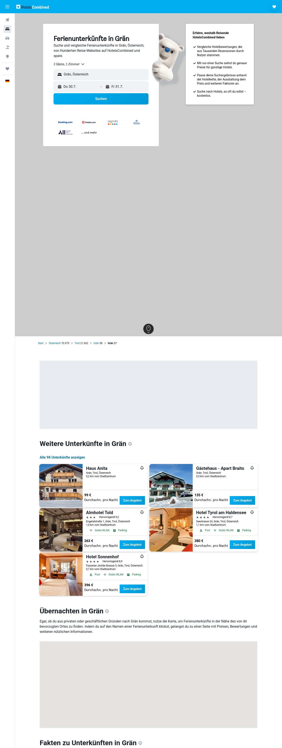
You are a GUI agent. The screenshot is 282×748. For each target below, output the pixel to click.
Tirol (77, 343)
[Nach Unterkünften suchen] (7, 29)
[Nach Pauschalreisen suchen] (7, 47)
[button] (7, 6)
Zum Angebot (132, 500)
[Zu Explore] (7, 56)
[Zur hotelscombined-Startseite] (32, 7)
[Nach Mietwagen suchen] (7, 38)
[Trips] (7, 68)
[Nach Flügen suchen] (7, 20)
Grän (96, 343)
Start (41, 343)
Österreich (55, 343)
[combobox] (69, 64)
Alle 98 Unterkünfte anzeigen (62, 457)
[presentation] (130, 444)
